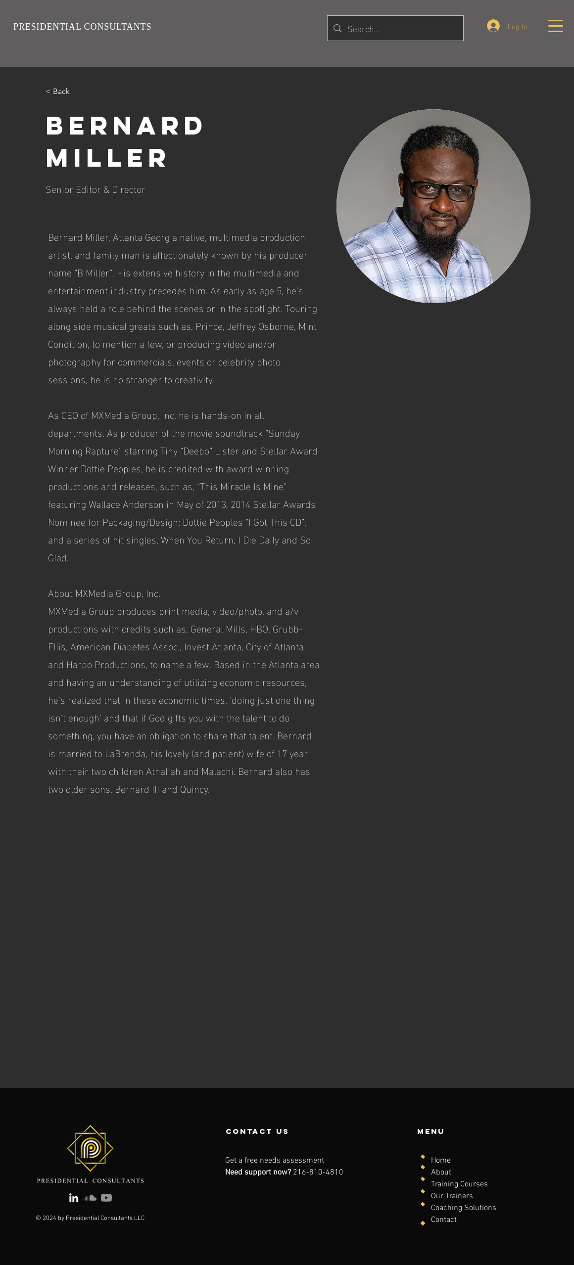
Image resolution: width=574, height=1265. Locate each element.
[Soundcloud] (90, 1197)
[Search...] (394, 28)
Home (441, 1161)
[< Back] (65, 92)
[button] (555, 26)
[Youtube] (106, 1197)
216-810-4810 (318, 1172)
